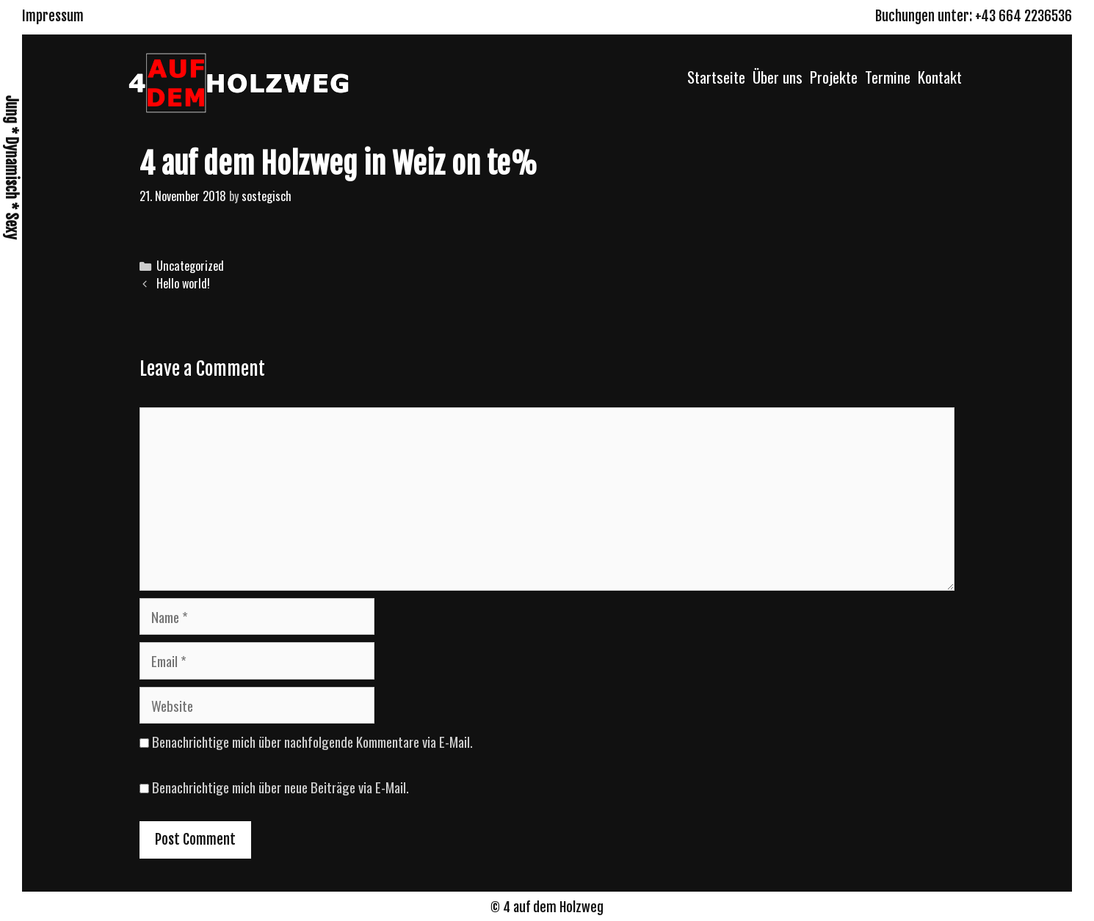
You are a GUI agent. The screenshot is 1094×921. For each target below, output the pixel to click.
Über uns (778, 76)
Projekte (834, 76)
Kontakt (940, 76)
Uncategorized (190, 265)
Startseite (716, 76)
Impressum (53, 16)
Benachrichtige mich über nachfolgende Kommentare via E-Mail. (312, 741)
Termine (887, 76)
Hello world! (183, 283)
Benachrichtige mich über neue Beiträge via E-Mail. (280, 786)
